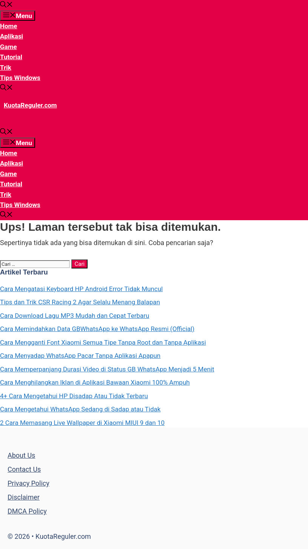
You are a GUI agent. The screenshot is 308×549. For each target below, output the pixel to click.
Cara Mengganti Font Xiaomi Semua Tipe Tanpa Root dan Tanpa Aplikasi (103, 342)
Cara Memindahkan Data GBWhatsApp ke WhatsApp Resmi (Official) (97, 329)
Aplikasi (11, 36)
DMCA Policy (27, 511)
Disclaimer (24, 497)
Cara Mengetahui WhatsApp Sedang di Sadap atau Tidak (80, 409)
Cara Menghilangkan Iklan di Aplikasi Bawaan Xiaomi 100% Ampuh (95, 382)
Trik (5, 67)
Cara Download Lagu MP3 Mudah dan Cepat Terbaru (74, 315)
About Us (21, 455)
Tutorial (11, 57)
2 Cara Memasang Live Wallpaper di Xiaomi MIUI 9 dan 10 (82, 422)
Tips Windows (20, 77)
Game (8, 47)
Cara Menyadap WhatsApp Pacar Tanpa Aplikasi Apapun (80, 355)
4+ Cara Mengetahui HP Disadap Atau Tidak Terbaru (74, 396)
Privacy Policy (28, 483)
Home (8, 26)
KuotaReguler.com (30, 105)
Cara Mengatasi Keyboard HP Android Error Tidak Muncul (81, 289)
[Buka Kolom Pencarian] (6, 5)
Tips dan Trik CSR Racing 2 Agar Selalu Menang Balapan (80, 302)
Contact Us (24, 469)
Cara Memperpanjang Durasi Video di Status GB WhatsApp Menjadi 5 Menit (107, 369)
